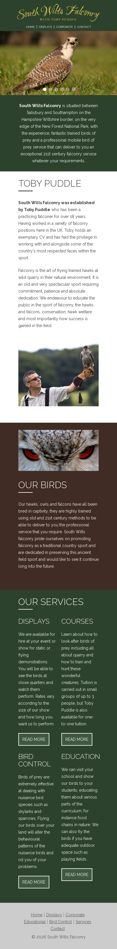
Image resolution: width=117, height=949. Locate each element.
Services (83, 921)
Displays (45, 26)
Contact (84, 26)
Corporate (64, 26)
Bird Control (60, 921)
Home (30, 26)
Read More (33, 739)
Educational (35, 921)
